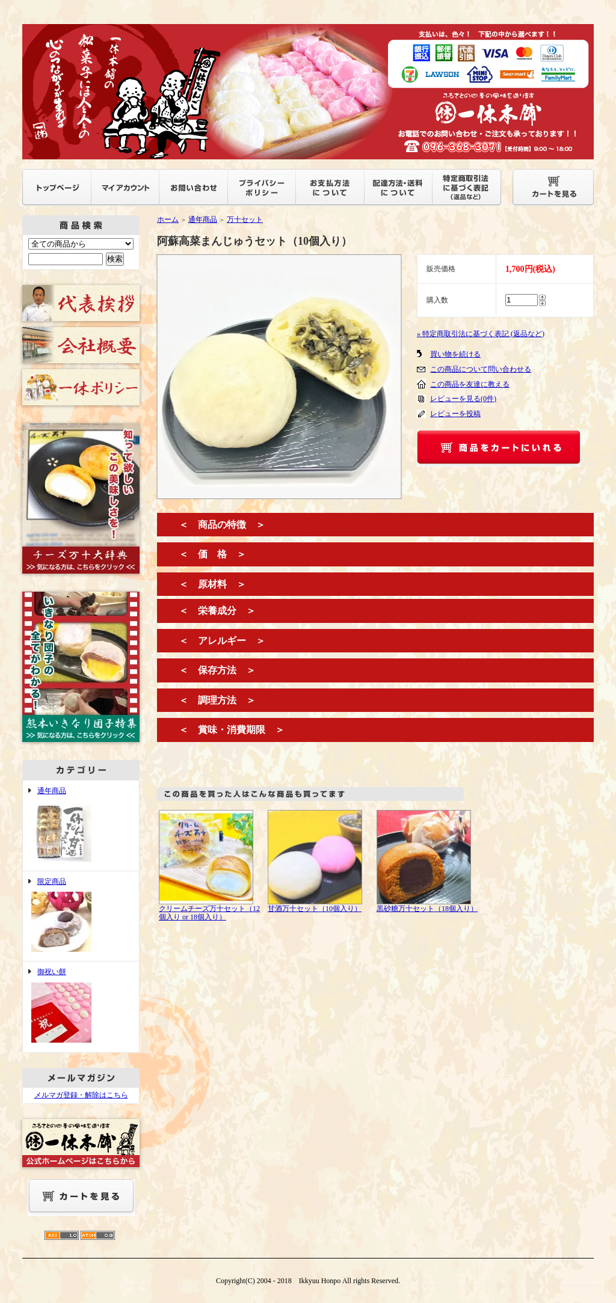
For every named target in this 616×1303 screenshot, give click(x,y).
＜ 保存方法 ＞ (217, 670)
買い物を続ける (455, 354)
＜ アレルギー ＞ (222, 641)
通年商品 (81, 825)
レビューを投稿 (455, 413)
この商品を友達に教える (470, 384)
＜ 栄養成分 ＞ (217, 611)
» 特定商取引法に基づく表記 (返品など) (480, 334)
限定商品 (81, 916)
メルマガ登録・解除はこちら (81, 1095)
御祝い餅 (81, 1006)
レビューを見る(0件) (463, 398)
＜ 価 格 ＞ (212, 554)
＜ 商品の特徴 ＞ (222, 525)
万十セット (245, 219)
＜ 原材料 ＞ (212, 584)
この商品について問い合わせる (480, 369)
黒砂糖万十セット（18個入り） (427, 908)
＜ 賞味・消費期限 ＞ (232, 730)
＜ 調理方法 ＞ (217, 700)
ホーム (168, 219)
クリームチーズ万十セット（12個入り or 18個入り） (209, 913)
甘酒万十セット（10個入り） (315, 908)
